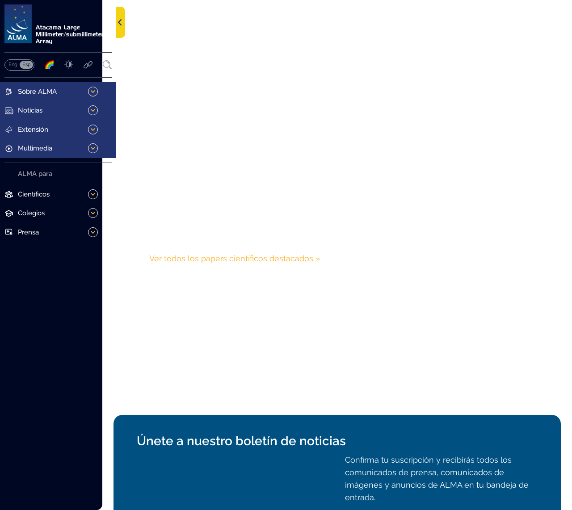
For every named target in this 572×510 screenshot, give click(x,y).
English (12, 65)
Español (26, 65)
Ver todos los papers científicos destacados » (247, 258)
